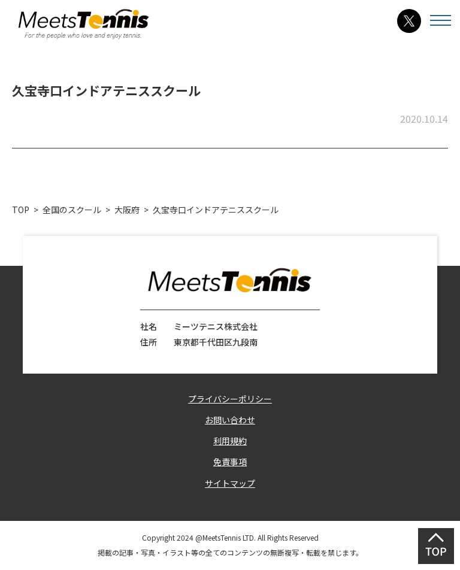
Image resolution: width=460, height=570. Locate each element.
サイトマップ (230, 483)
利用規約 (230, 441)
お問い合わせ (230, 420)
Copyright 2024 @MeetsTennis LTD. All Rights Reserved (230, 537)
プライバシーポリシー (230, 399)
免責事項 (230, 462)
